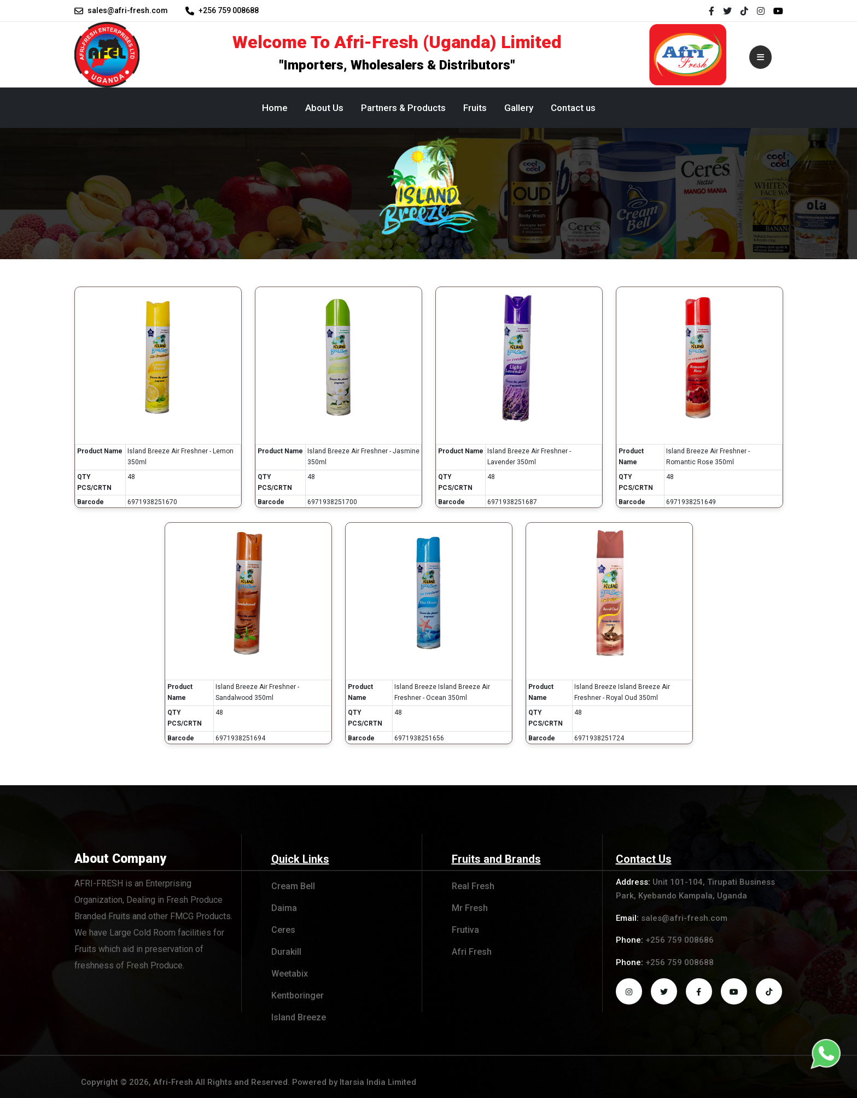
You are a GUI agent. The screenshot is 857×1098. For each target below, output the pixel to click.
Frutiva (465, 930)
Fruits (475, 107)
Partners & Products (403, 107)
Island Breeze (298, 1017)
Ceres (283, 930)
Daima (284, 908)
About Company (122, 858)
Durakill (286, 952)
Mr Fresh (470, 908)
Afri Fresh (472, 952)
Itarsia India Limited (378, 1082)
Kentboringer (297, 995)
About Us (324, 107)
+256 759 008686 (679, 940)
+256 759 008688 (229, 10)
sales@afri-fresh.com (128, 10)
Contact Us (644, 859)
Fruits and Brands (496, 859)
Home (275, 107)
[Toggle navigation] (759, 55)
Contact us (573, 107)
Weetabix (289, 973)
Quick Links (300, 859)
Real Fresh (473, 886)
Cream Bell (293, 886)
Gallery (518, 107)
